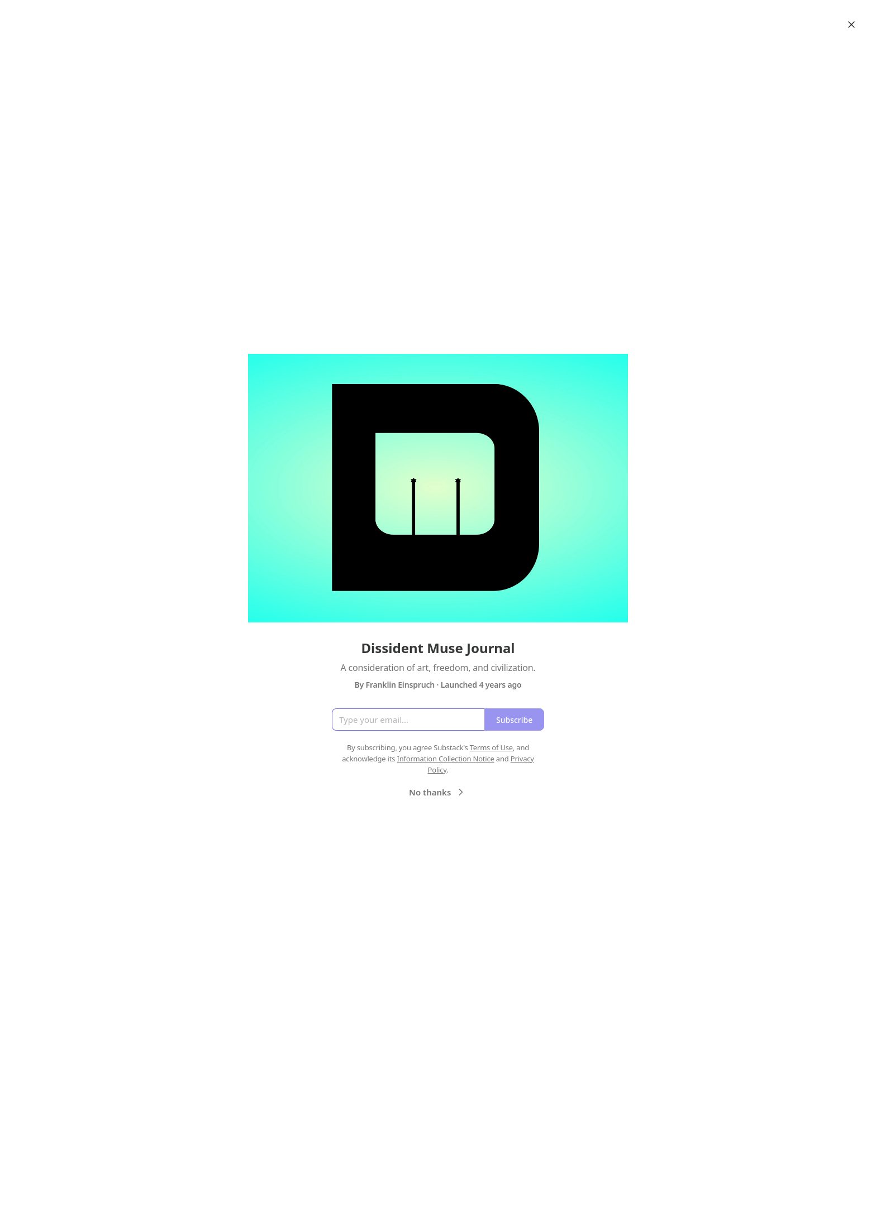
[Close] (851, 24)
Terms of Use (491, 747)
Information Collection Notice (445, 759)
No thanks (437, 792)
